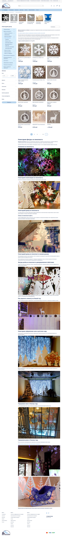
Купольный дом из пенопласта (9, 55)
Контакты (3, 515)
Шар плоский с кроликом (23, 102)
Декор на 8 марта (7, 50)
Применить (9, 102)
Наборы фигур (7, 34)
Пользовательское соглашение (35, 0)
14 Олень (49, 124)
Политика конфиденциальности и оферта (23, 0)
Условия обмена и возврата (45, 0)
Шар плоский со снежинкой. (38, 102)
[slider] (3, 77)
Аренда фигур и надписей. (8, 62)
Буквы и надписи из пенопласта (7, 67)
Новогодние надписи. (9, 42)
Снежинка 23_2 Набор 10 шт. (38, 57)
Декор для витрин (7, 51)
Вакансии (12, 526)
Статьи (51, 0)
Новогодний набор (8, 48)
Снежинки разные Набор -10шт (39, 79)
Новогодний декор (7, 37)
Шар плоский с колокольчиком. (24, 124)
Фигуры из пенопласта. (8, 33)
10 (43, 134)
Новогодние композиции (9, 46)
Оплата (12, 523)
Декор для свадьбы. (8, 36)
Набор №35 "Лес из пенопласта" (39, 124)
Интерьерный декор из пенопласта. (8, 58)
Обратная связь (55, 0)
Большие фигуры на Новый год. (8, 45)
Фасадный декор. (7, 29)
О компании (4, 514)
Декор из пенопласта (10, 12)
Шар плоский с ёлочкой (51, 79)
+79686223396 (4, 0)
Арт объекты (6, 60)
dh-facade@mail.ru (10, 0)
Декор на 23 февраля (8, 53)
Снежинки (7, 39)
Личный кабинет (4, 520)
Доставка (3, 517)
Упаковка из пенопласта (8, 64)
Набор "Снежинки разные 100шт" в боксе (23, 80)
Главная (3, 12)
